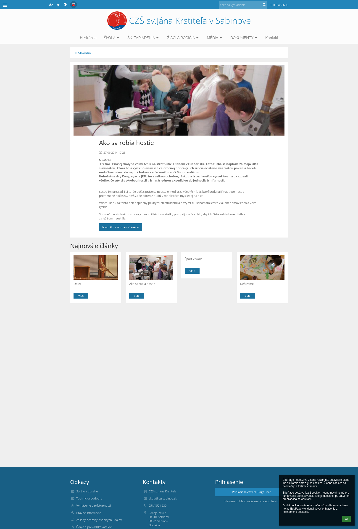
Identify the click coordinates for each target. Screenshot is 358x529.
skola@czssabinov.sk (163, 498)
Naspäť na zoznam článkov (120, 227)
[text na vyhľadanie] (243, 5)
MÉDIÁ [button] (215, 38)
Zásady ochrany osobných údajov (99, 520)
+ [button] (51, 4)
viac (81, 296)
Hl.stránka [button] (88, 38)
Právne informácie (88, 513)
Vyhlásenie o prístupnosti (93, 505)
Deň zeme (247, 284)
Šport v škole (193, 259)
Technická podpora (89, 498)
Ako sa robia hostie (142, 284)
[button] (73, 4)
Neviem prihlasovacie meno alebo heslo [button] (251, 501)
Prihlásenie (279, 5)
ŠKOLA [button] (112, 38)
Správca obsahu (87, 491)
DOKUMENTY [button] (244, 38)
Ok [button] (346, 519)
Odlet (77, 284)
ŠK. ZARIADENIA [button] (143, 38)
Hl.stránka (82, 53)
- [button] (58, 4)
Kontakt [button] (271, 38)
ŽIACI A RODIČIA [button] (183, 38)
